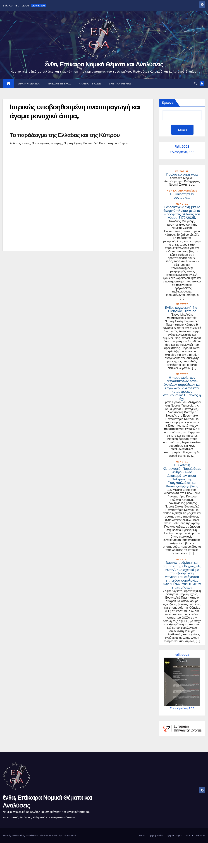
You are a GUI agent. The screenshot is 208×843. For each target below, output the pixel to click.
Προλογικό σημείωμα (182, 174)
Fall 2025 (182, 147)
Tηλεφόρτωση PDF (182, 152)
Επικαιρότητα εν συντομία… (182, 196)
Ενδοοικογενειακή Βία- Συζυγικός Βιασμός (182, 309)
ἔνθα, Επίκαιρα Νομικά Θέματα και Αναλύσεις (104, 64)
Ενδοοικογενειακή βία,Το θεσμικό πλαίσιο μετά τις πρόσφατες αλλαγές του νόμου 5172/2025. (182, 212)
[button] (195, 83)
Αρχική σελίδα (29, 83)
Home (142, 835)
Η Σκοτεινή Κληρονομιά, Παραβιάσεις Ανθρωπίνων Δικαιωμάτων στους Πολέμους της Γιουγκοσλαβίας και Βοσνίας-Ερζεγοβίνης (182, 475)
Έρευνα (168, 103)
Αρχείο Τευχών (90, 83)
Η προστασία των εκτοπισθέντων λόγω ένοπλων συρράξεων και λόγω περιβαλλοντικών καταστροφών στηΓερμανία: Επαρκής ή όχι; (182, 388)
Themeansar (69, 835)
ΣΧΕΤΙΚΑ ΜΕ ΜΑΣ (120, 83)
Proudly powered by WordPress (21, 835)
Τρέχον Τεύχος (59, 83)
